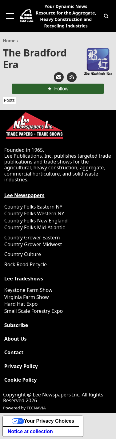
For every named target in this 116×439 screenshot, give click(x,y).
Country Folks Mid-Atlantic (34, 227)
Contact (13, 352)
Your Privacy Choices (49, 421)
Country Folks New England (36, 220)
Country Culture (22, 254)
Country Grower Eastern (32, 237)
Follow (61, 88)
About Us (15, 339)
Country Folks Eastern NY (33, 206)
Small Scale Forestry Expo (33, 311)
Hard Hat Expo (21, 303)
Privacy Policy (21, 366)
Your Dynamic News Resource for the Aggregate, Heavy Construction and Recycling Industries (66, 16)
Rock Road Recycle (25, 264)
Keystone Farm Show (28, 290)
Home (10, 40)
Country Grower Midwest (33, 244)
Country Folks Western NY (34, 213)
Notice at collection (30, 431)
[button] (106, 16)
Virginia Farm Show (26, 297)
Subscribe (16, 325)
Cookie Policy (20, 380)
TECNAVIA (36, 408)
